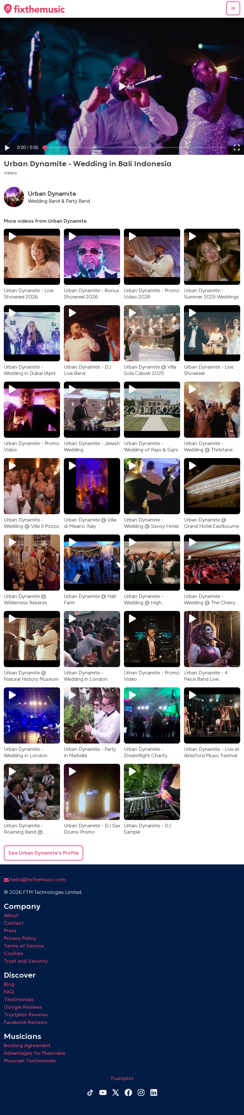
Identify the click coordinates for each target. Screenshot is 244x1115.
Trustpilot (122, 1078)
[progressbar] (28, 147)
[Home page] (34, 9)
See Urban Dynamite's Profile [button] (43, 853)
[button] (233, 8)
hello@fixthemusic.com (34, 879)
